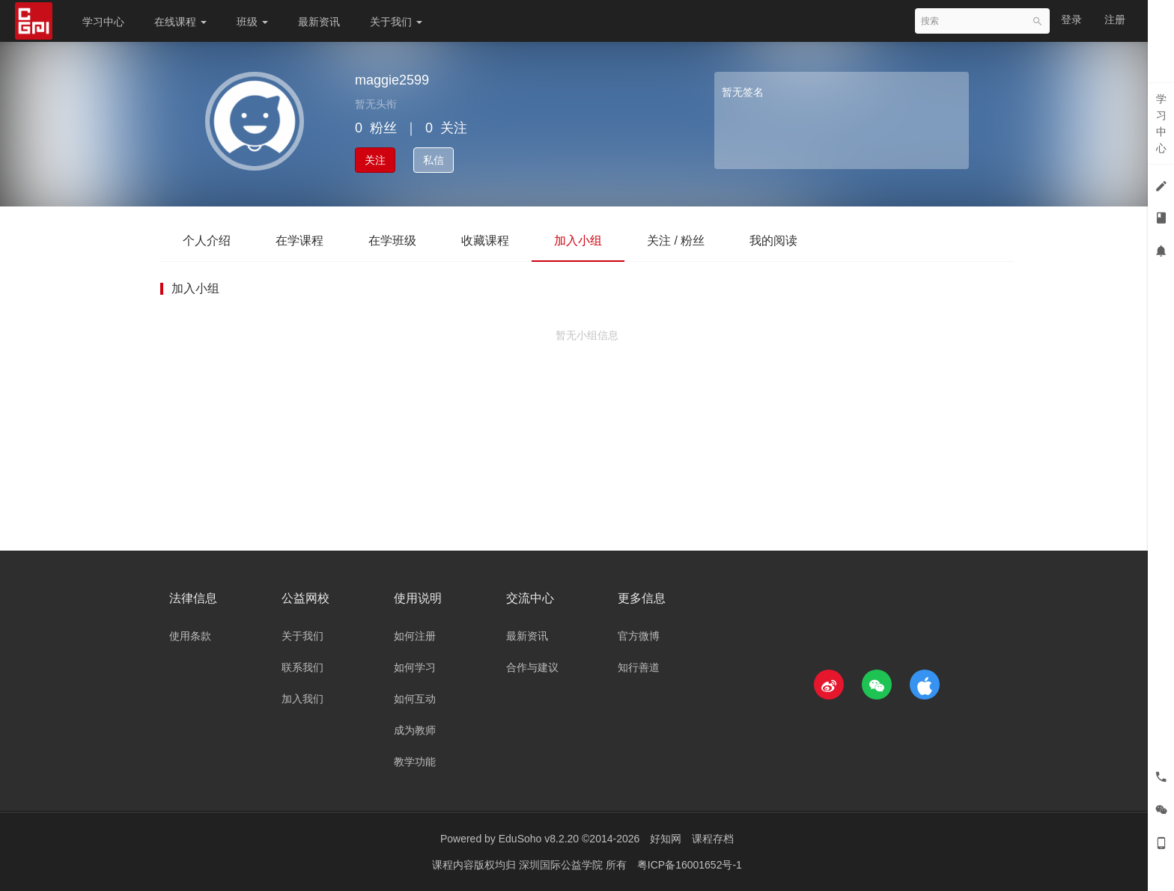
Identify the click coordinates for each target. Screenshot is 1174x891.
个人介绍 (207, 240)
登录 (1071, 19)
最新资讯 (319, 22)
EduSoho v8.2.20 (539, 839)
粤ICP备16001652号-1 (689, 865)
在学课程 (299, 240)
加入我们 (302, 699)
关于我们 (396, 22)
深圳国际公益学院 (562, 865)
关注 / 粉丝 (676, 240)
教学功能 (415, 762)
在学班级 (392, 240)
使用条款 (190, 636)
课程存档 (713, 839)
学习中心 (103, 22)
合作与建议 (532, 667)
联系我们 (302, 667)
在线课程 (180, 22)
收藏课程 (485, 240)
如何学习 (415, 667)
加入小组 (578, 240)
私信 (433, 160)
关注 (375, 160)
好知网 (665, 839)
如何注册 (415, 636)
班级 (252, 22)
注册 (1114, 19)
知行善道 (639, 667)
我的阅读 (773, 240)
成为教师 (415, 730)
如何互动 (415, 699)
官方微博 (639, 636)
